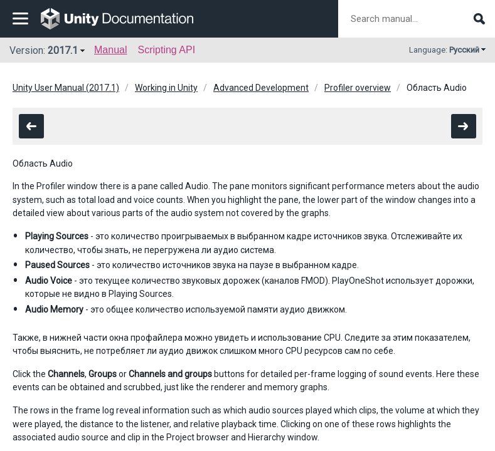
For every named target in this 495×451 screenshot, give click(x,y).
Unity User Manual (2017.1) (66, 88)
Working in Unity (166, 88)
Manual (110, 49)
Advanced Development (261, 88)
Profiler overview (357, 88)
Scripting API (166, 49)
